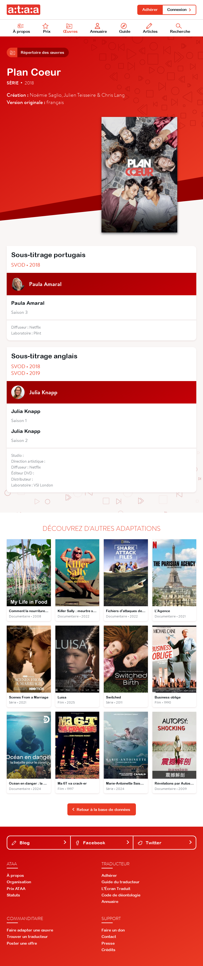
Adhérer (150, 9)
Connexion (179, 9)
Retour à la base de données (101, 809)
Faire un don (113, 930)
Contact (109, 936)
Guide (124, 28)
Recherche (180, 28)
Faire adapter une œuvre (30, 930)
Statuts (13, 895)
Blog (39, 842)
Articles (150, 28)
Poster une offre (22, 943)
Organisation (19, 882)
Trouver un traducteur (27, 936)
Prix (46, 28)
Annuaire (98, 28)
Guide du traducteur (121, 882)
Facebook (102, 842)
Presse (108, 943)
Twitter (165, 842)
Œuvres (70, 28)
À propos (21, 28)
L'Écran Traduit (116, 888)
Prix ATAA (16, 888)
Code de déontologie (121, 895)
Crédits (108, 949)
